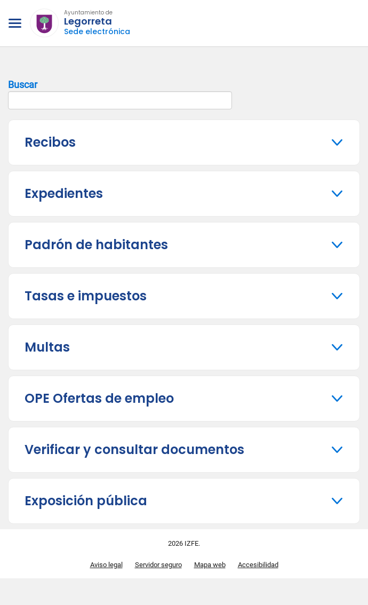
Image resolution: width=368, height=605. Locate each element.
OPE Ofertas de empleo (99, 398)
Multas (47, 347)
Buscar (120, 94)
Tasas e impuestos (86, 296)
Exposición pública (86, 501)
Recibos (50, 142)
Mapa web (210, 565)
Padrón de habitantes (96, 244)
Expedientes (64, 193)
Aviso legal (106, 565)
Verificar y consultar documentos (134, 449)
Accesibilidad (258, 565)
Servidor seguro (158, 565)
